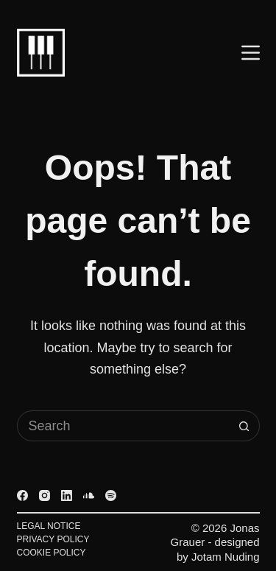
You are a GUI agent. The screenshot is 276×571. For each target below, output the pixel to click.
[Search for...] (123, 425)
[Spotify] (110, 495)
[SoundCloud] (88, 495)
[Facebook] (22, 495)
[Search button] (244, 425)
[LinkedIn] (66, 495)
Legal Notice (49, 526)
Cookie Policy (51, 552)
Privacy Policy (53, 539)
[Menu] (250, 52)
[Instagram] (44, 495)
